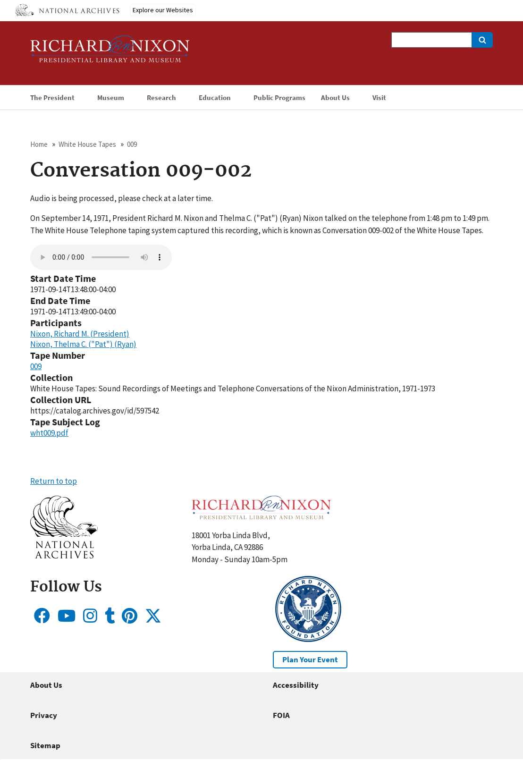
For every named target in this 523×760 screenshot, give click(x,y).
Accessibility (296, 685)
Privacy (43, 715)
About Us (46, 685)
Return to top (53, 481)
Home (39, 144)
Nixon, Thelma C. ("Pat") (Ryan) (83, 344)
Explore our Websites (163, 10)
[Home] (110, 53)
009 (132, 144)
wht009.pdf (49, 433)
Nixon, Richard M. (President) (79, 334)
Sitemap (45, 745)
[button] (64, 555)
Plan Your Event (310, 659)
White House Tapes (87, 144)
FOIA (281, 715)
